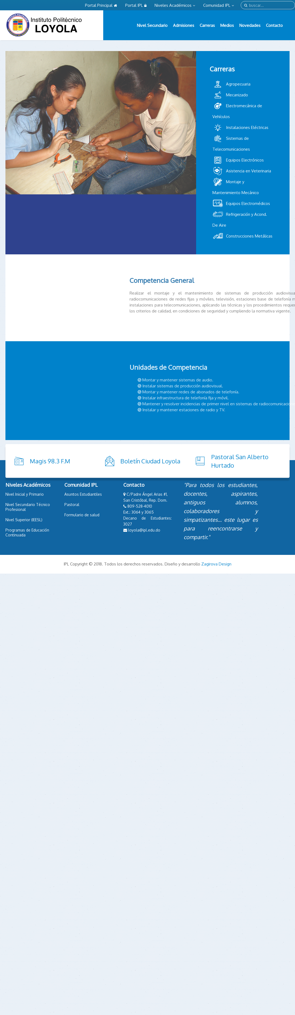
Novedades (250, 25)
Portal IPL (135, 5)
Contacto (274, 25)
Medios (227, 25)
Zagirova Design (216, 564)
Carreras (207, 25)
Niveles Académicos (175, 5)
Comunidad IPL (218, 5)
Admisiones (183, 25)
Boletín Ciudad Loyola (108, 461)
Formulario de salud (81, 515)
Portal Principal (101, 5)
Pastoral (71, 504)
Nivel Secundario (152, 25)
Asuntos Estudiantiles (83, 494)
